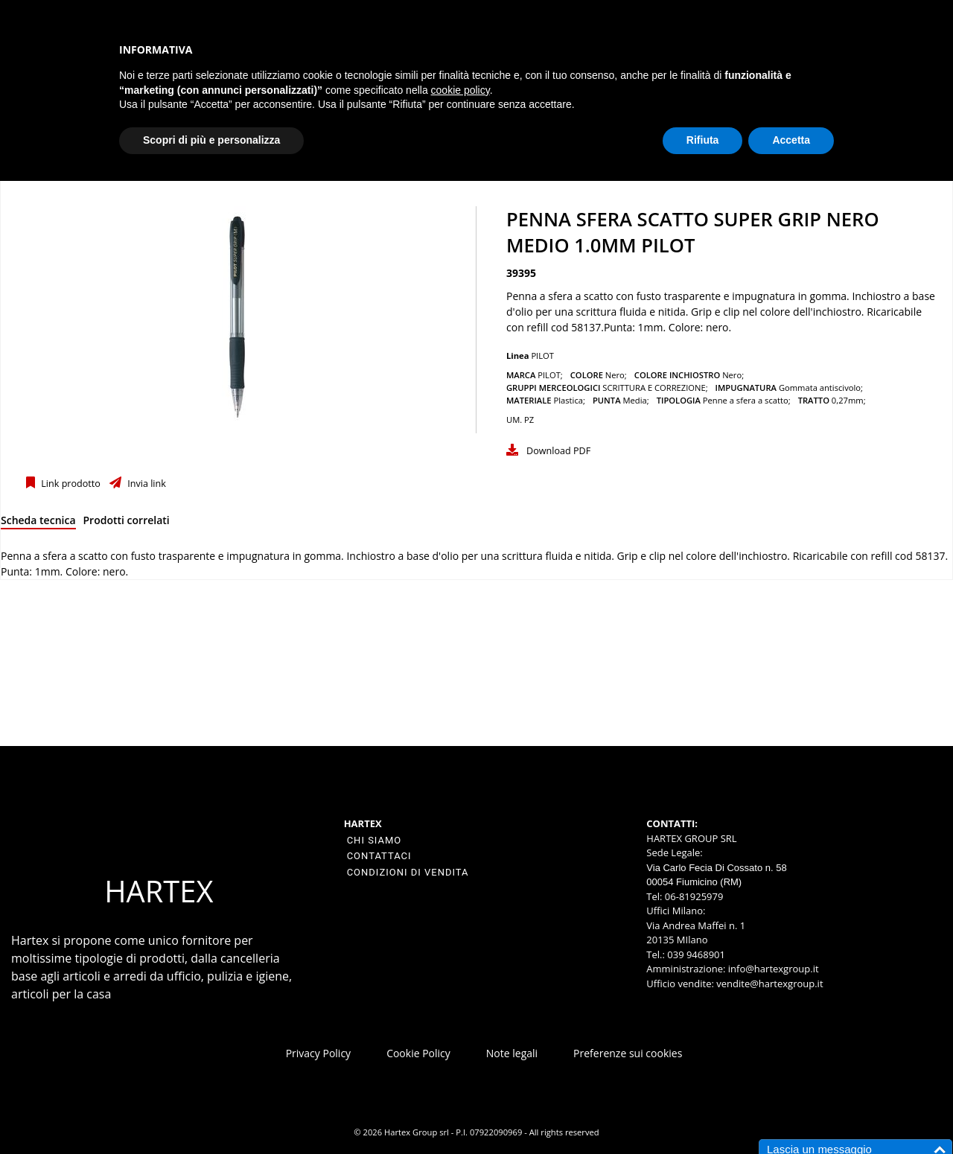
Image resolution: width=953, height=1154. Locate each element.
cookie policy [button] (460, 90)
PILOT (542, 355)
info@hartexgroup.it (771, 968)
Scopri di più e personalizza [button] (211, 140)
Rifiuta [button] (702, 140)
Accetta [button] (791, 140)
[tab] (38, 523)
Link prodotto (70, 483)
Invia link (145, 483)
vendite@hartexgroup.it (769, 983)
